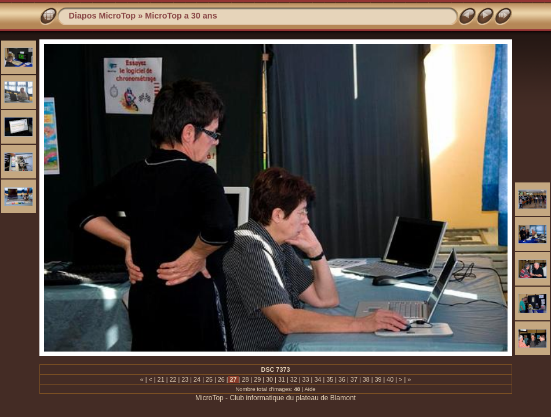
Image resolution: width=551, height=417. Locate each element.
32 (294, 379)
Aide (309, 389)
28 (245, 379)
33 (306, 379)
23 (185, 379)
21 (161, 379)
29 (257, 379)
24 (197, 379)
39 (378, 379)
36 (342, 379)
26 (221, 379)
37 (354, 379)
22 (172, 379)
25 (209, 379)
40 (390, 379)
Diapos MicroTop (102, 15)
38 (366, 379)
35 (329, 379)
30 (269, 379)
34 (317, 379)
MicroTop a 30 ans (181, 15)
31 (281, 379)
